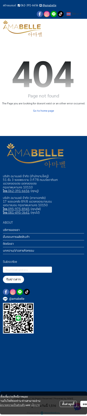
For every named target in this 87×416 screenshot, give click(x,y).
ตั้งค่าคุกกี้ (68, 404)
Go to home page (43, 110)
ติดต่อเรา (8, 243)
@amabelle (49, 5)
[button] (74, 14)
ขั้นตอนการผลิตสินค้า (16, 237)
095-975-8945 (16, 209)
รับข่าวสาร (13, 279)
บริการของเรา (11, 230)
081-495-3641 (16, 212)
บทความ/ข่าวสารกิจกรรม (18, 250)
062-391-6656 (29, 5)
